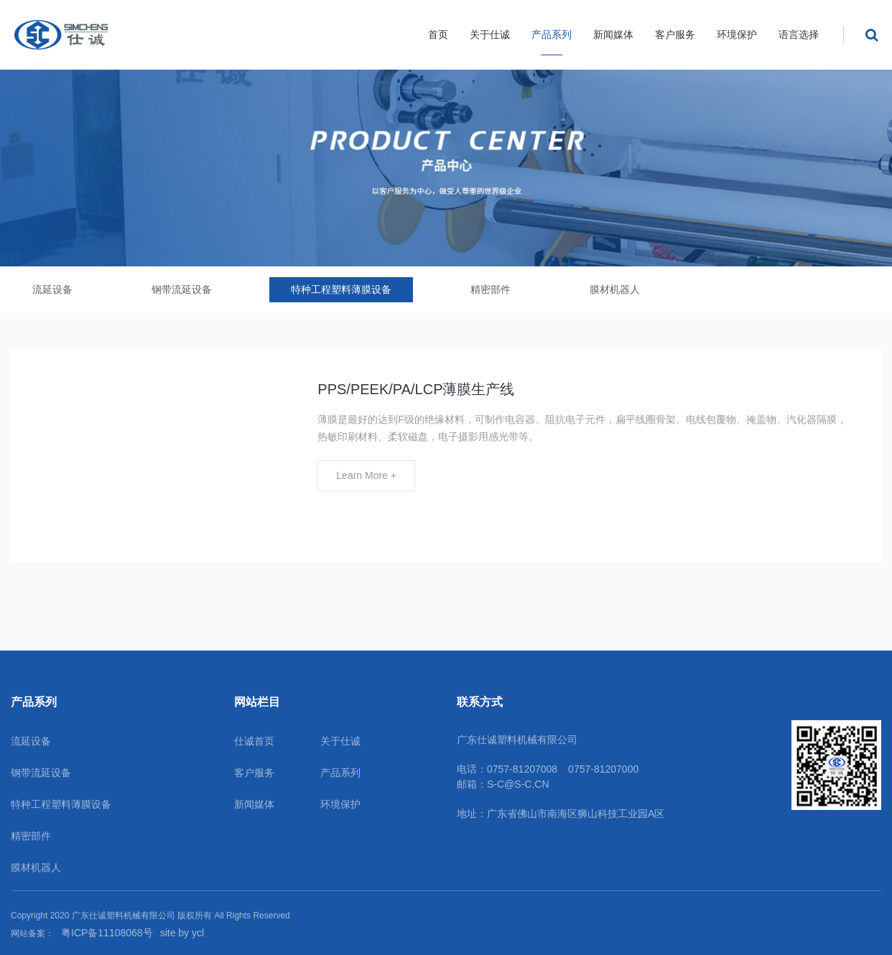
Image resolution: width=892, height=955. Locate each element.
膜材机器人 (615, 289)
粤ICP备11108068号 (107, 932)
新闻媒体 (613, 34)
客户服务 (675, 34)
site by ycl (182, 932)
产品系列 (551, 34)
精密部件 (490, 289)
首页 (438, 34)
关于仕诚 (490, 34)
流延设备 (52, 289)
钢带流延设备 (182, 289)
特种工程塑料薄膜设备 (341, 289)
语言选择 (799, 34)
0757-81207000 (603, 769)
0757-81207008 (522, 769)
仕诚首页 (254, 741)
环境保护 (737, 34)
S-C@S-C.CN (518, 784)
